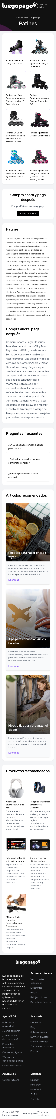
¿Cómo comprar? (11, 1030)
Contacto (35, 1022)
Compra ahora (28, 213)
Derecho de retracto (13, 1065)
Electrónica (36, 987)
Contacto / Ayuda (12, 1052)
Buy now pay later (39, 1036)
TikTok (34, 1094)
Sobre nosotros (38, 1032)
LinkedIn (34, 1079)
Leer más (13, 579)
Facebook (35, 1089)
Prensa (34, 1051)
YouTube (35, 1099)
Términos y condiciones (43, 1113)
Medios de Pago (39, 1041)
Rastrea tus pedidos (41, 6)
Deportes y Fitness (40, 1002)
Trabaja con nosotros (41, 1046)
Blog (32, 1027)
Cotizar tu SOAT (10, 1079)
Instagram (35, 1084)
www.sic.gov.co (30, 1113)
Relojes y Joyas (38, 997)
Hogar (33, 992)
